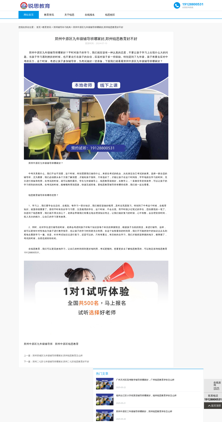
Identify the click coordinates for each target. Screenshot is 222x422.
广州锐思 (117, 399)
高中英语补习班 (78, 382)
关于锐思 (69, 15)
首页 (38, 24)
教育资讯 (49, 15)
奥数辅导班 (188, 382)
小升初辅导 (122, 382)
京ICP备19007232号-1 (113, 419)
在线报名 (90, 15)
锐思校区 (110, 15)
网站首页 (29, 15)
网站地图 (128, 419)
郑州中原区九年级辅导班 (40, 320)
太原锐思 (92, 399)
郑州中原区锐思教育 (68, 320)
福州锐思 (105, 399)
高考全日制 (144, 382)
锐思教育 (46, 169)
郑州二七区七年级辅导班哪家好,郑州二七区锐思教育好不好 (62, 338)
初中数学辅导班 (56, 382)
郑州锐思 (129, 399)
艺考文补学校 (165, 382)
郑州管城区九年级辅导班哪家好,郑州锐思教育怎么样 (59, 332)
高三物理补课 (100, 382)
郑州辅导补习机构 (62, 24)
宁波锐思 (142, 399)
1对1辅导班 (34, 382)
